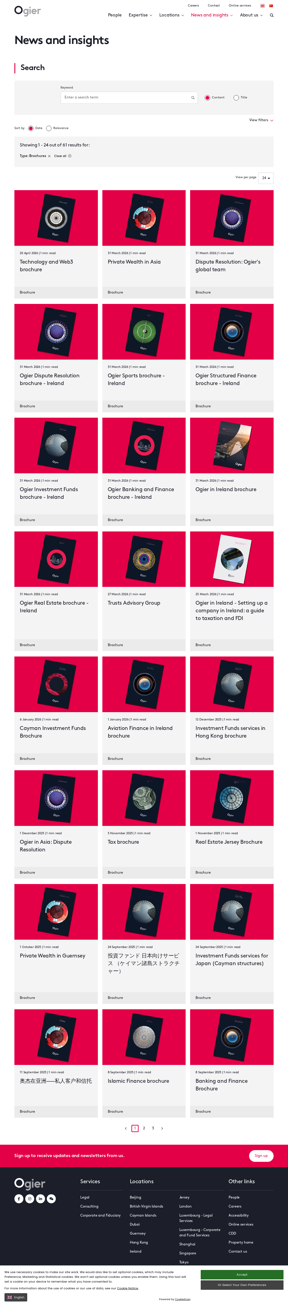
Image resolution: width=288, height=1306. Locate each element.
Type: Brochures (35, 156)
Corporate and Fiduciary (100, 1215)
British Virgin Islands (146, 1206)
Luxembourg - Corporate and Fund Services (199, 1232)
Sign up (261, 1156)
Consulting (89, 1206)
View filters (261, 120)
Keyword (67, 87)
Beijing (135, 1197)
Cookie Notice (127, 1288)
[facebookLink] (18, 1198)
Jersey (184, 1197)
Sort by (19, 128)
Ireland (136, 1252)
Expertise (140, 15)
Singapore (187, 1253)
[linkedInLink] (40, 1198)
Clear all (62, 156)
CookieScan (183, 1299)
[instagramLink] (29, 1198)
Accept (242, 1274)
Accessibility (239, 1215)
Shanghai (187, 1244)
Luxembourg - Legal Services (196, 1218)
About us (251, 15)
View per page (246, 177)
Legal (84, 1197)
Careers (193, 5)
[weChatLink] (51, 1198)
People (115, 15)
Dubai (135, 1224)
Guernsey (138, 1233)
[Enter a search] (272, 15)
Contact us (238, 1252)
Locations (171, 15)
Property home (241, 1242)
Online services (240, 5)
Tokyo (184, 1262)
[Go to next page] (162, 1128)
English (15, 1297)
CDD (232, 1233)
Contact (214, 5)
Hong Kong (139, 1242)
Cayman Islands (143, 1215)
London (185, 1206)
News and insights (212, 15)
